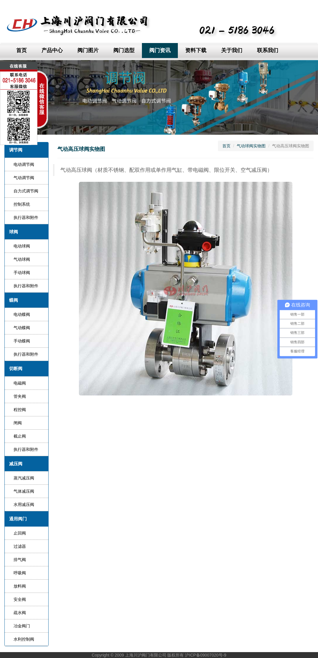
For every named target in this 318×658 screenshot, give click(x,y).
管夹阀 (20, 396)
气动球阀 (22, 259)
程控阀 (20, 409)
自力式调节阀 (26, 191)
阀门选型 (124, 50)
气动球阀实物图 (251, 146)
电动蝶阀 (22, 314)
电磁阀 (20, 383)
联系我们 (267, 50)
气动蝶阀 (22, 327)
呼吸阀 (20, 572)
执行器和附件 (26, 217)
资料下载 (195, 50)
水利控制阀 (24, 639)
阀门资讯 (159, 50)
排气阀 (20, 559)
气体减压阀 (24, 491)
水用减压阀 (24, 504)
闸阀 (18, 422)
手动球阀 (22, 272)
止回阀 (20, 533)
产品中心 (52, 50)
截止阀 (20, 436)
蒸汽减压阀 (24, 478)
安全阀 (20, 599)
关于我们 (231, 50)
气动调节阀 (24, 177)
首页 (21, 50)
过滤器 (20, 546)
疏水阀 (20, 612)
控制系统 (22, 204)
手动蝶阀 (22, 341)
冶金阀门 (22, 626)
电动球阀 (22, 246)
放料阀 (20, 586)
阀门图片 (88, 50)
